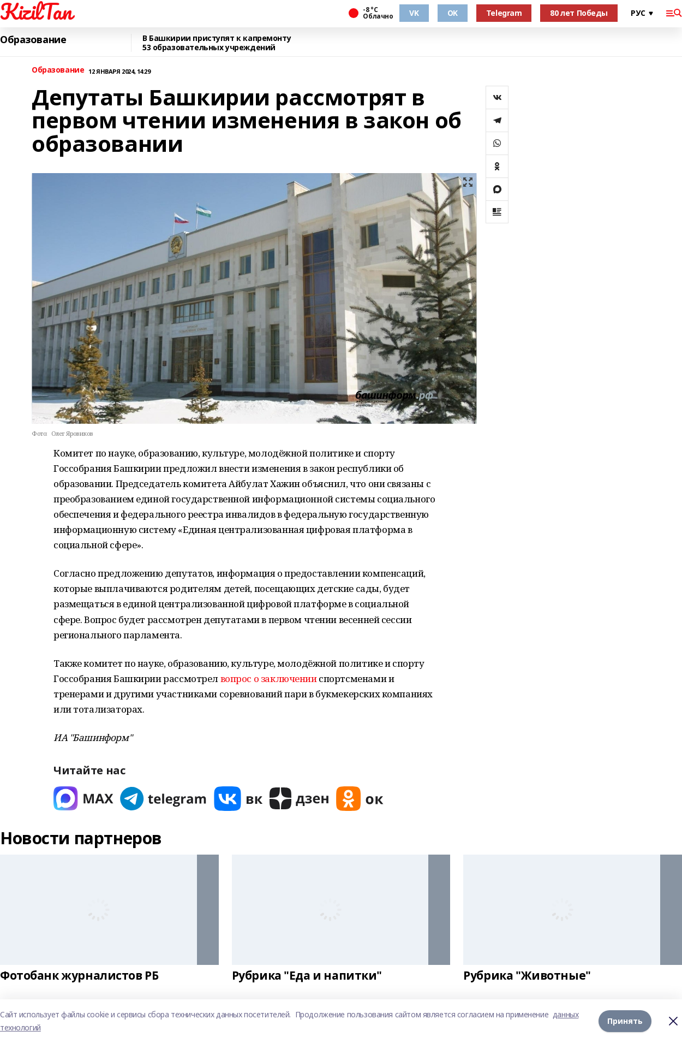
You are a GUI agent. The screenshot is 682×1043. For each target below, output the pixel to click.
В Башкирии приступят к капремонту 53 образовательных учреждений (216, 43)
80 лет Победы (579, 13)
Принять (625, 1021)
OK (452, 13)
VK (413, 13)
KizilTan (36, 11)
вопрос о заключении (268, 678)
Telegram (504, 13)
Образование (33, 40)
